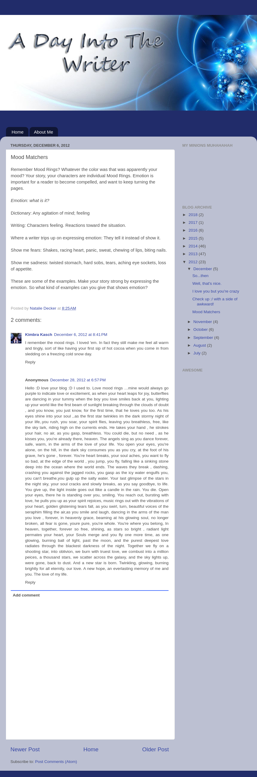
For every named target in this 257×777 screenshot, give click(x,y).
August (200, 345)
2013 (194, 254)
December (203, 269)
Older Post (155, 749)
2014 (194, 246)
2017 (194, 222)
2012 (194, 262)
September (203, 337)
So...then (200, 275)
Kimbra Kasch (38, 334)
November (203, 321)
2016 (194, 230)
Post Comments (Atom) (56, 761)
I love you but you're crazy (215, 291)
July (197, 353)
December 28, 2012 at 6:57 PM (78, 380)
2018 (194, 214)
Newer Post (25, 749)
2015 (194, 238)
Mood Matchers (206, 312)
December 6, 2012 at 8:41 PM (80, 334)
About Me (43, 131)
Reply (30, 362)
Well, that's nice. (207, 283)
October (201, 329)
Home (18, 131)
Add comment (26, 595)
